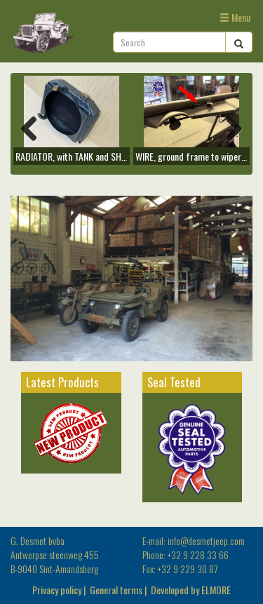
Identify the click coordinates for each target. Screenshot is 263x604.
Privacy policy (56, 589)
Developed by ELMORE (191, 589)
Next (229, 127)
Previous (34, 127)
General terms (116, 589)
